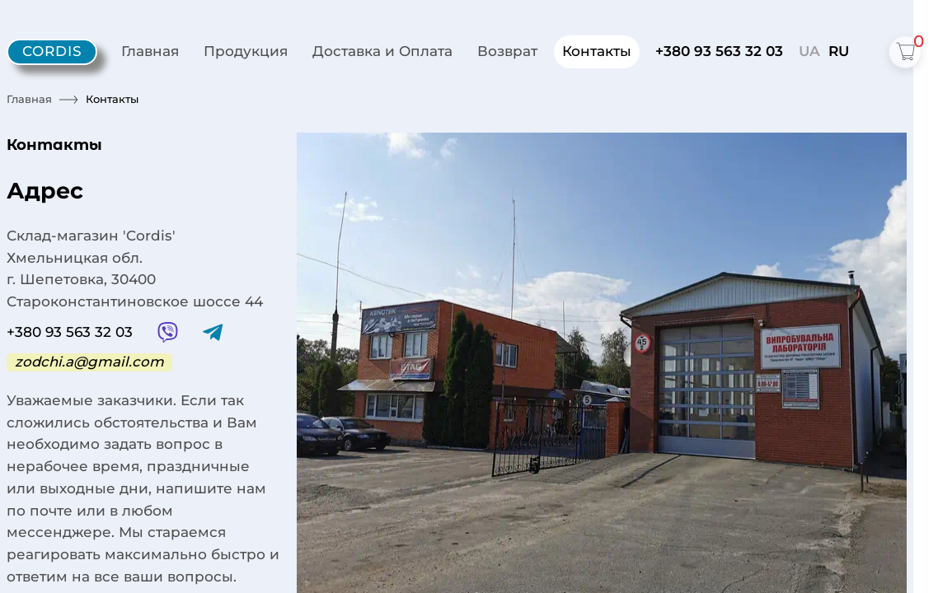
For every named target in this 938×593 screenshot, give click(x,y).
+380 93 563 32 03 (719, 51)
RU (838, 51)
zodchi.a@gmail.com (89, 361)
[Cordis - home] (52, 52)
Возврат (507, 51)
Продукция (246, 51)
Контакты (596, 51)
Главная (150, 51)
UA (809, 51)
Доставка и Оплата (382, 51)
